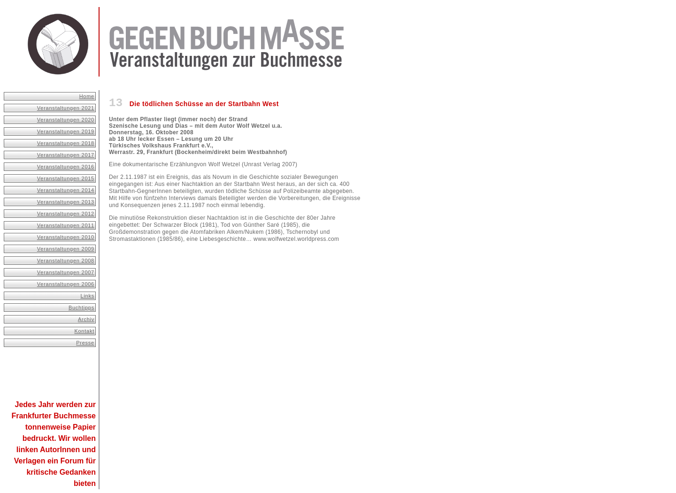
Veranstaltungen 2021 (65, 108)
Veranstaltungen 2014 (65, 190)
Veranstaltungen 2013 (65, 202)
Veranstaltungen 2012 (65, 213)
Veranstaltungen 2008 (65, 260)
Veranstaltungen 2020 (65, 120)
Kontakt (84, 331)
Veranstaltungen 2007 (65, 272)
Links (87, 296)
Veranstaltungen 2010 (65, 237)
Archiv (86, 319)
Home (86, 96)
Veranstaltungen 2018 (65, 143)
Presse (85, 343)
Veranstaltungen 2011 (65, 225)
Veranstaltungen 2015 (65, 178)
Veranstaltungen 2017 (65, 155)
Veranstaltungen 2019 (65, 131)
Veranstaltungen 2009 (65, 249)
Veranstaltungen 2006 (65, 284)
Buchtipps (81, 307)
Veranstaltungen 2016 (65, 166)
